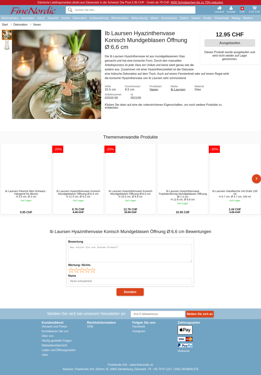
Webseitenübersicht (54, 345)
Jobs (45, 354)
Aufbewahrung (99, 18)
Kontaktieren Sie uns (55, 331)
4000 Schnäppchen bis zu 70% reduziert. (197, 2)
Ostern (184, 18)
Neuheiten (27, 18)
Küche (65, 18)
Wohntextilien (120, 18)
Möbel (154, 18)
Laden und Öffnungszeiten (59, 350)
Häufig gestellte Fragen (57, 340)
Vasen (154, 89)
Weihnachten (9, 18)
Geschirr (53, 18)
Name (72, 275)
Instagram (138, 331)
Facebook (138, 326)
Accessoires (169, 18)
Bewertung (75, 241)
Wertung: (79, 265)
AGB (90, 326)
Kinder (207, 18)
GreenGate (221, 18)
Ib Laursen (178, 89)
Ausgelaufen (229, 43)
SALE (41, 18)
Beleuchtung (139, 18)
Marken (248, 18)
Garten (195, 18)
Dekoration (80, 18)
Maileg (236, 18)
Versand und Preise (54, 326)
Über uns (47, 335)
